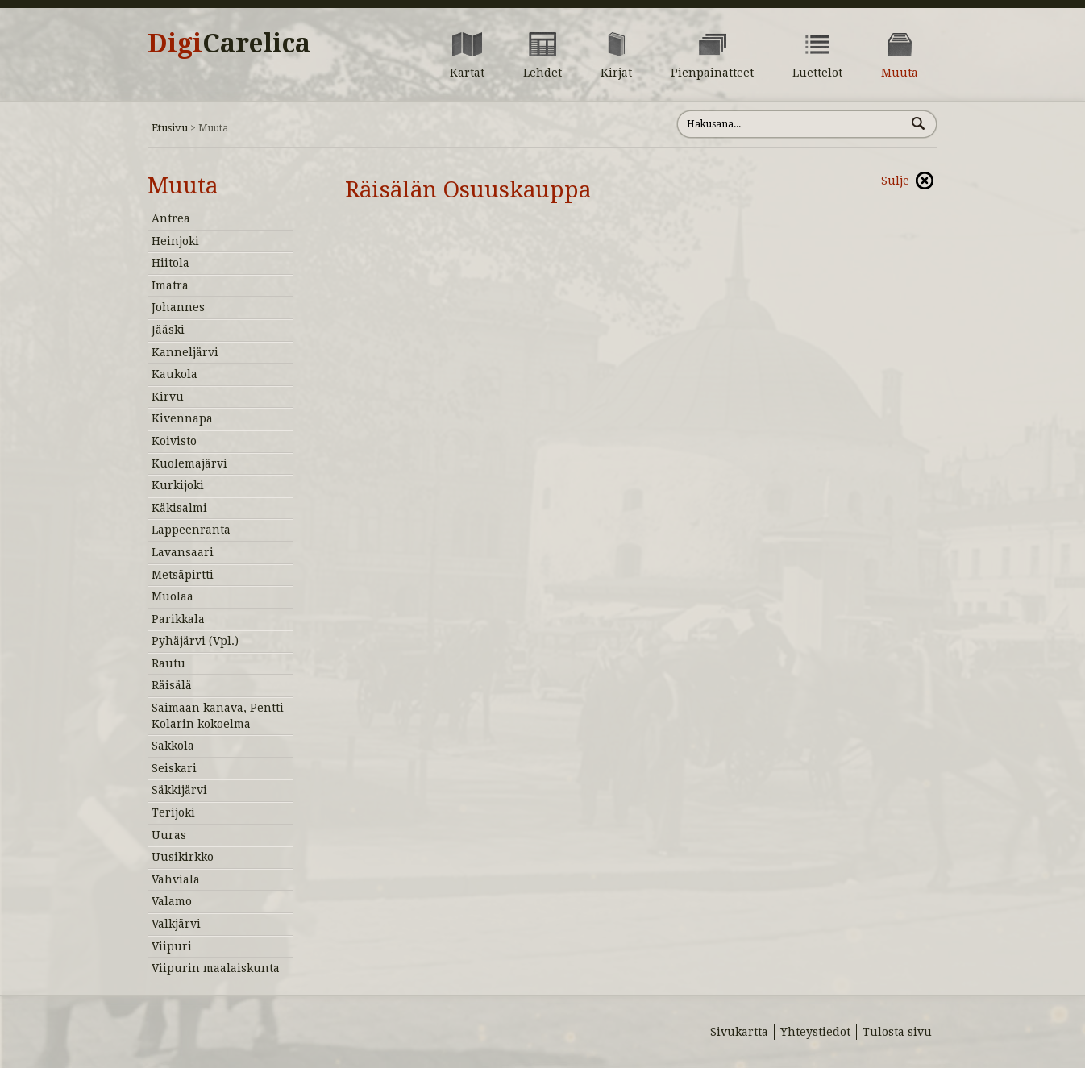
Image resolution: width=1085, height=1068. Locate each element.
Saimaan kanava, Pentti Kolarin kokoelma (218, 715)
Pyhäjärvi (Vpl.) (195, 640)
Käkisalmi (179, 507)
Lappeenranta (191, 529)
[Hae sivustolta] (791, 124)
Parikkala (178, 619)
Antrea (171, 218)
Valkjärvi (176, 923)
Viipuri (172, 946)
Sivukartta (739, 1031)
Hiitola (170, 262)
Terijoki (173, 812)
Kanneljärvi (185, 352)
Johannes (178, 307)
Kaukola (174, 374)
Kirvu (168, 396)
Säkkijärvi (179, 789)
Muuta (183, 185)
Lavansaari (183, 552)
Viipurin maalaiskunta (216, 968)
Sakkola (173, 745)
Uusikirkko (183, 856)
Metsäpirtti (183, 574)
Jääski (168, 329)
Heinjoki (175, 241)
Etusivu (170, 128)
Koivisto (174, 440)
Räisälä (172, 685)
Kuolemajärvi (189, 463)
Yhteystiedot (815, 1031)
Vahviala (176, 879)
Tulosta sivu (897, 1031)
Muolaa (172, 596)
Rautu (168, 663)
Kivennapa (182, 418)
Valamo (172, 901)
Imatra (170, 285)
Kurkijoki (178, 485)
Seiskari (174, 768)
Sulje (895, 180)
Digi (229, 43)
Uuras (169, 835)
